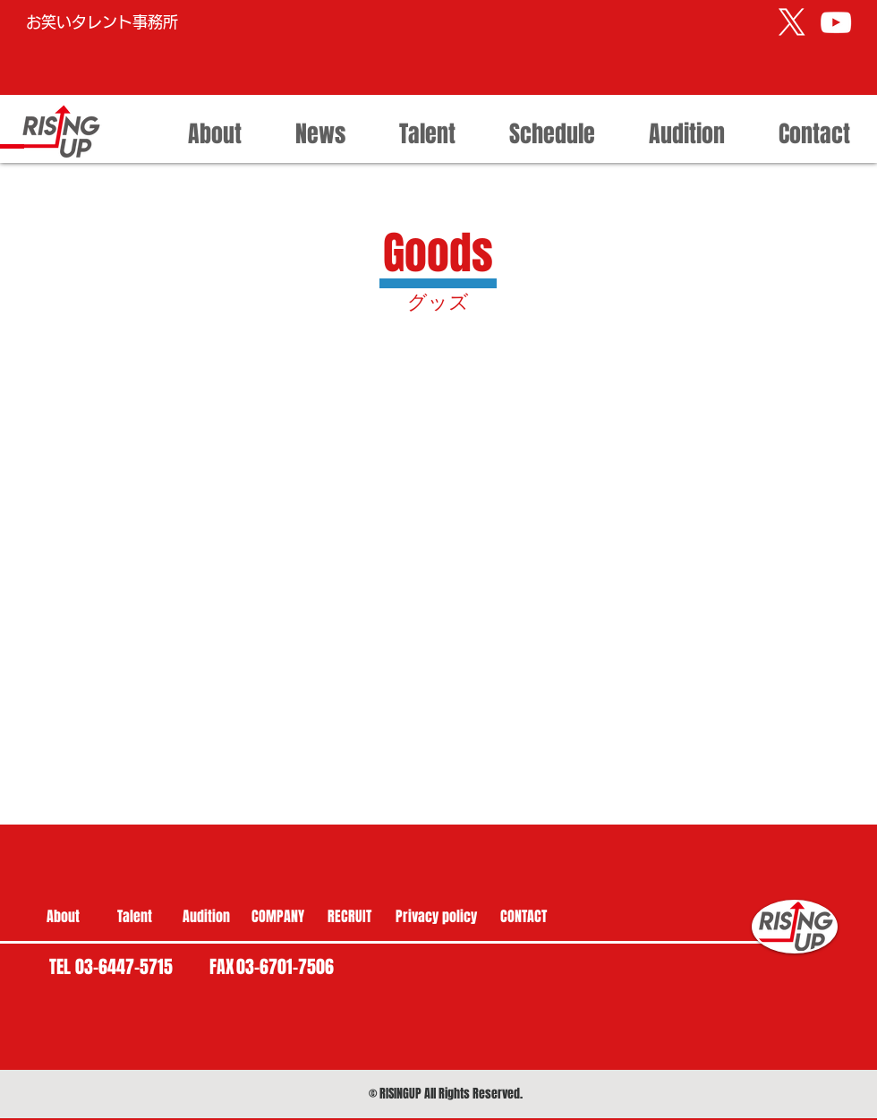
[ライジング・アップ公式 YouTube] (836, 22)
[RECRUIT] (349, 917)
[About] (62, 917)
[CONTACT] (523, 917)
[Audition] (206, 917)
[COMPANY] (277, 917)
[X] (792, 22)
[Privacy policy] (436, 917)
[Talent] (134, 917)
